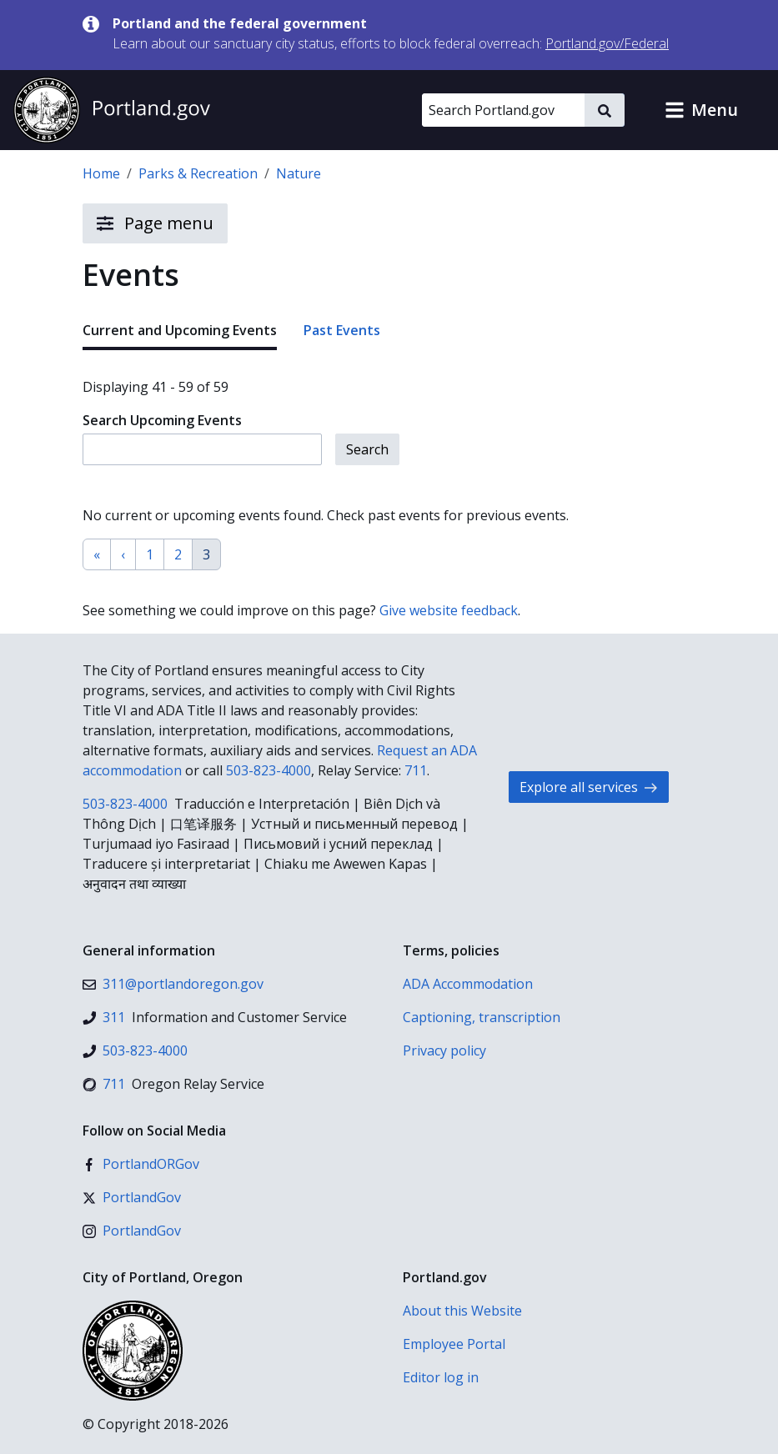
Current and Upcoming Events (180, 330)
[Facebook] (141, 1164)
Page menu (155, 223)
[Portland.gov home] (111, 110)
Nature (298, 173)
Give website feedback (448, 610)
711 (415, 770)
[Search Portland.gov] (503, 110)
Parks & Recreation (198, 173)
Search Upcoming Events (162, 420)
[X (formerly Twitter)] (132, 1197)
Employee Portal (454, 1344)
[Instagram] (132, 1231)
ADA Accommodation (468, 984)
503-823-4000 (268, 770)
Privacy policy (444, 1050)
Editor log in (441, 1377)
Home (101, 173)
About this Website (462, 1310)
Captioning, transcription (481, 1017)
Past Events (342, 330)
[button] (701, 110)
